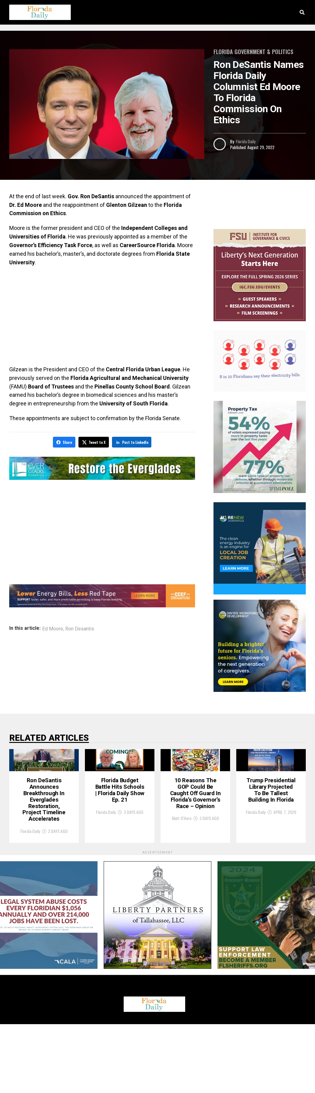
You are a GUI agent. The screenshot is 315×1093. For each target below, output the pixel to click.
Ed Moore (52, 627)
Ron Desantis (79, 627)
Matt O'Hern (181, 891)
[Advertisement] (102, 316)
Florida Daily (245, 141)
